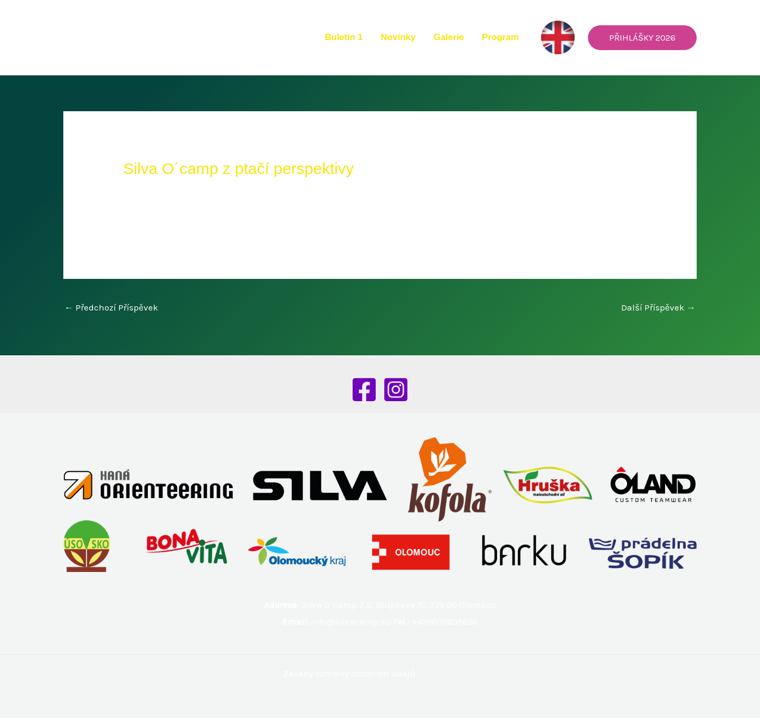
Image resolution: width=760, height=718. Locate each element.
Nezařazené (153, 190)
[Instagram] (396, 389)
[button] (642, 37)
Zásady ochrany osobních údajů (349, 673)
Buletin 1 (344, 37)
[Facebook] (364, 389)
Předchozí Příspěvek (111, 307)
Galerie (448, 37)
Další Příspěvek (658, 307)
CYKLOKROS (551, 222)
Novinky (398, 37)
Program (500, 37)
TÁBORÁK (603, 222)
